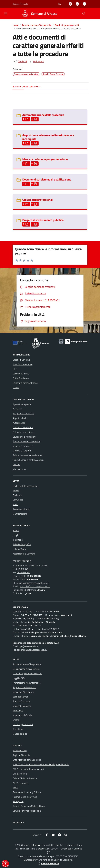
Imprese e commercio (23, 446)
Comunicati (18, 500)
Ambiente (17, 409)
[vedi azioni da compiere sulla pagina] (36, 61)
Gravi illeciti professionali (37, 199)
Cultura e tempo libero (23, 432)
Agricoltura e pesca (22, 404)
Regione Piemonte (21, 755)
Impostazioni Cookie (22, 715)
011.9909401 (23, 569)
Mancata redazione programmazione (45, 159)
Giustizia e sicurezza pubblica (26, 441)
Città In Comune (74, 848)
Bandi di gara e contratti (67, 25)
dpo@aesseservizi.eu (29, 646)
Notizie (16, 490)
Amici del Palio (20, 750)
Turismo (16, 464)
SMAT (15, 787)
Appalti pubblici (20, 418)
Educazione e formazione (25, 436)
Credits (16, 720)
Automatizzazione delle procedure (43, 115)
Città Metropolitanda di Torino (27, 759)
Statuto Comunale (21, 701)
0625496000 (23, 572)
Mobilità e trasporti (22, 450)
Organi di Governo (21, 359)
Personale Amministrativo (25, 383)
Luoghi (16, 535)
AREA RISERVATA (48, 863)
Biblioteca (17, 495)
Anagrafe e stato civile (23, 413)
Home (15, 25)
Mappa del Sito (20, 733)
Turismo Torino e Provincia (25, 778)
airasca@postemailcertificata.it (33, 583)
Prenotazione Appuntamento (27, 682)
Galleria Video (19, 549)
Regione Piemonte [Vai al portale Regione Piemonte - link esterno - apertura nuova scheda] (20, 3)
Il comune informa (21, 509)
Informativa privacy (22, 706)
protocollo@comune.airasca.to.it (34, 586)
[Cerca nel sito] (83, 13)
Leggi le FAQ (19, 678)
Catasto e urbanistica (23, 427)
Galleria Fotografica (22, 544)
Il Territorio (18, 539)
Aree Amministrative (22, 364)
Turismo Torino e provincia (25, 797)
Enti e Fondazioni (21, 378)
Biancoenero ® (31, 859)
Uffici (15, 369)
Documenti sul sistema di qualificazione (46, 179)
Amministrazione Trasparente (36, 25)
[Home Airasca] (38, 13)
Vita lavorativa (20, 469)
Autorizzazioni (19, 423)
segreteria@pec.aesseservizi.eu (32, 649)
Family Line (18, 801)
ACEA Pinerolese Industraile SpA (28, 769)
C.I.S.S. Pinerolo (20, 773)
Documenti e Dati (21, 373)
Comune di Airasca (44, 13)
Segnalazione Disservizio (24, 687)
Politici (16, 387)
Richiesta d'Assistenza (23, 692)
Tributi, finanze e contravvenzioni (28, 460)
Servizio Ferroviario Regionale (27, 810)
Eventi (16, 530)
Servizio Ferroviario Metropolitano (29, 806)
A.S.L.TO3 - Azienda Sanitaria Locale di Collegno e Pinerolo (41, 764)
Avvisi (15, 504)
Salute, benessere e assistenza (27, 455)
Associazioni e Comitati (24, 553)
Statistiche (18, 729)
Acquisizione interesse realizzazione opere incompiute (48, 137)
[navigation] (6, 13)
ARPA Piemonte (20, 783)
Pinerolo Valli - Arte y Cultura (27, 792)
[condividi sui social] (20, 61)
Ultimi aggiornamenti (23, 724)
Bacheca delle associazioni (25, 486)
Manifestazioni (20, 513)
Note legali (18, 710)
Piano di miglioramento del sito (27, 673)
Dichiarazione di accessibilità (26, 669)
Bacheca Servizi (20, 696)
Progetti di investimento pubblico (43, 220)
